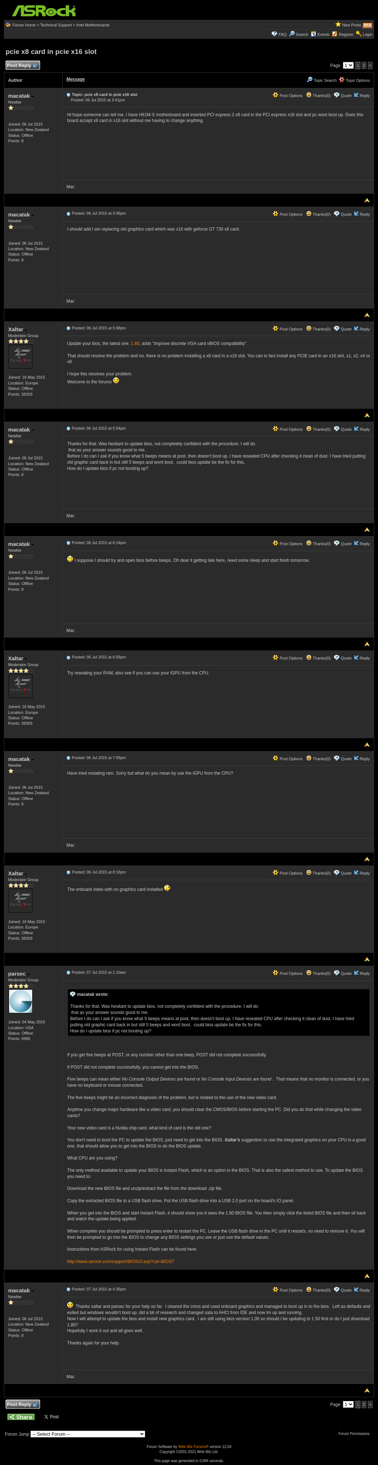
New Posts (351, 25)
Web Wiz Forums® (193, 1447)
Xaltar (17, 329)
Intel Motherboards (93, 25)
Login (368, 34)
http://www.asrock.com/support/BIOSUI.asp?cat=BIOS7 (120, 1261)
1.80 (135, 343)
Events (320, 34)
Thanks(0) (318, 95)
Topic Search (321, 80)
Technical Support (56, 25)
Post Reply (21, 66)
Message (75, 79)
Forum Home (24, 25)
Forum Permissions (356, 1434)
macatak (21, 96)
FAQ (282, 34)
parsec (19, 974)
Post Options (287, 95)
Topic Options (354, 80)
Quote (346, 95)
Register (346, 34)
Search (302, 34)
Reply (365, 95)
